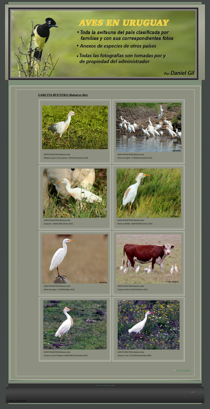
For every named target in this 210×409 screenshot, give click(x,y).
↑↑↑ (192, 392)
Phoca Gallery (183, 370)
